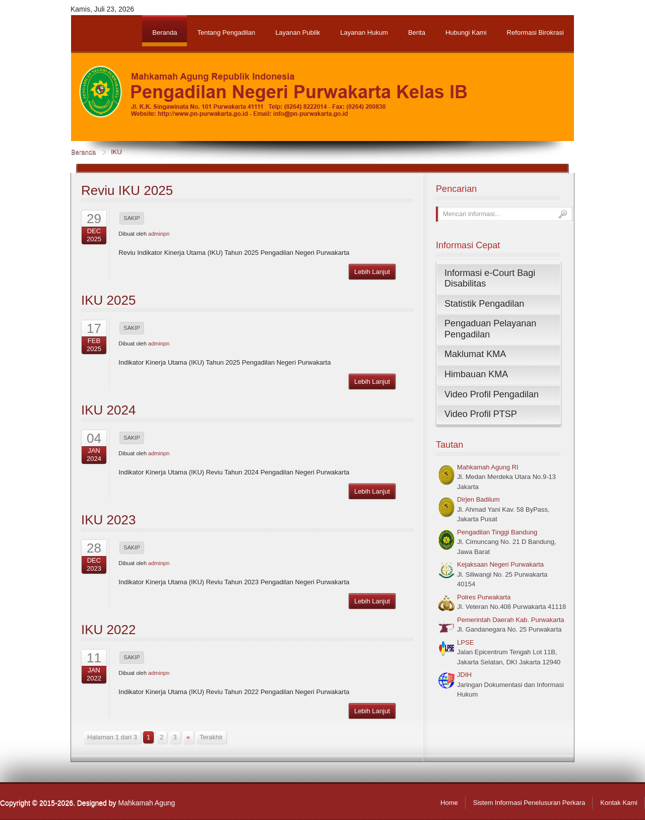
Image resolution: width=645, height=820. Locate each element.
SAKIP (131, 218)
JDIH (464, 674)
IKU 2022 (108, 629)
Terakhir (211, 737)
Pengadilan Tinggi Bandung (497, 532)
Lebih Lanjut (372, 272)
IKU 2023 (108, 519)
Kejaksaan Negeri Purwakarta (500, 564)
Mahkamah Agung (146, 803)
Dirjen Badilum (478, 499)
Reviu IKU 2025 (127, 190)
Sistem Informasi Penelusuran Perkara (529, 802)
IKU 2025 (108, 300)
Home (449, 802)
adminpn (158, 234)
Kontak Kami (618, 802)
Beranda (83, 152)
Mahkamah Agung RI (487, 467)
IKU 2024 (108, 410)
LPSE (465, 642)
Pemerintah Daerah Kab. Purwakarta (510, 620)
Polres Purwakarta (483, 597)
